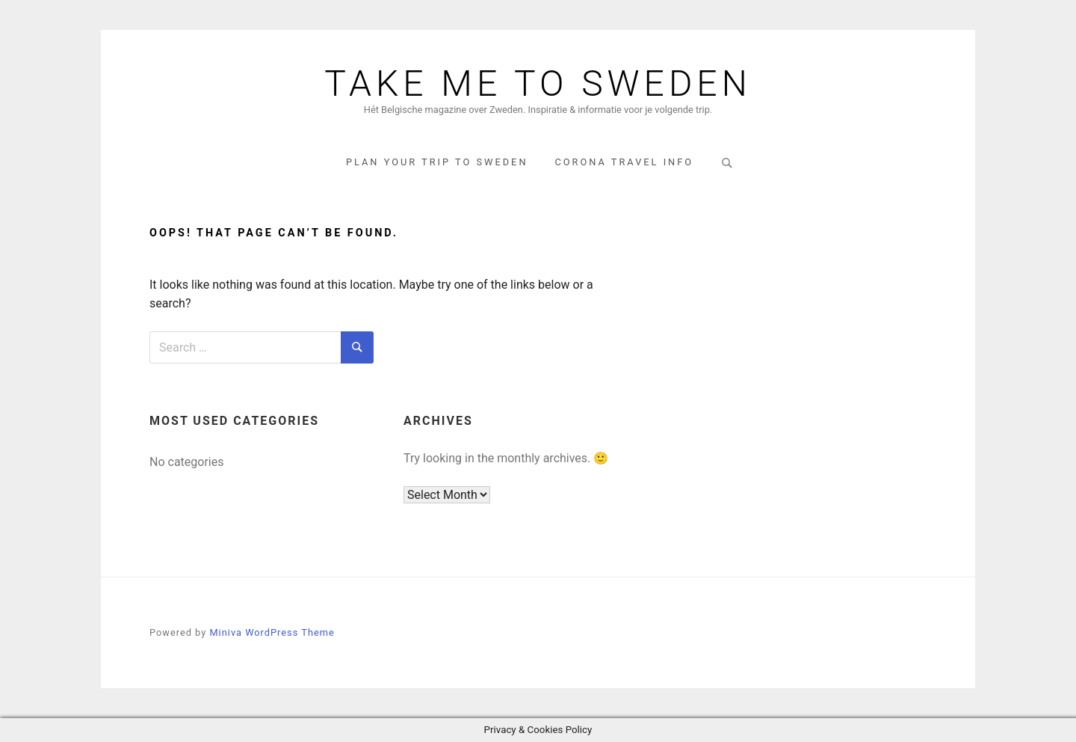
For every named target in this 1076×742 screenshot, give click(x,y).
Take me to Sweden (538, 84)
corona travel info (623, 162)
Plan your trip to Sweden (437, 162)
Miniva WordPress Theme (271, 632)
